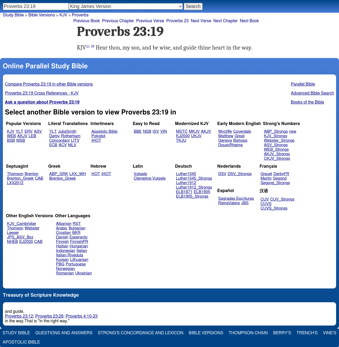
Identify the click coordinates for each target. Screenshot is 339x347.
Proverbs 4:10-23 (82, 316)
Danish (62, 237)
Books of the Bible (307, 102)
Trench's (307, 333)
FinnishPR (79, 242)
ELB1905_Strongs (192, 196)
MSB (20, 141)
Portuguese (76, 264)
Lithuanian (79, 260)
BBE (138, 132)
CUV (265, 199)
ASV (38, 132)
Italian (82, 251)
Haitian (62, 246)
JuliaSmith (67, 132)
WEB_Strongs (276, 150)
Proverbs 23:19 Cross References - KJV (42, 93)
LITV (75, 141)
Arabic (62, 228)
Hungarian (79, 246)
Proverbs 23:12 (19, 316)
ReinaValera (229, 203)
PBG (60, 264)
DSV (222, 174)
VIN (163, 132)
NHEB (12, 242)
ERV (29, 132)
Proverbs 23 (177, 21)
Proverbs (80, 15)
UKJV (196, 136)
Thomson (15, 174)
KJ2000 (183, 136)
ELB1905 (202, 192)
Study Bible (13, 15)
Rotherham (70, 136)
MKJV (194, 132)
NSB (147, 132)
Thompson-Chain (248, 333)
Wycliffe (225, 132)
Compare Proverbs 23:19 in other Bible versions (49, 84)
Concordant (59, 141)
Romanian (65, 273)
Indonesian (65, 251)
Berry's (282, 333)
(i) (88, 46)
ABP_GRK (58, 174)
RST (77, 224)
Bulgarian (77, 228)
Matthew (225, 136)
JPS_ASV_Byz (20, 237)
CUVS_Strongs (274, 208)
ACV (63, 145)
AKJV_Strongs (277, 154)
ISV (156, 132)
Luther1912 (186, 183)
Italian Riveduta (69, 255)
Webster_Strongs (279, 141)
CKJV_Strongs (277, 159)
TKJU (181, 141)
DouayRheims (230, 145)
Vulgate (140, 174)
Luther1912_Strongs (194, 187)
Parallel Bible (303, 84)
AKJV (22, 136)
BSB (11, 141)
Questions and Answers (63, 333)
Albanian (64, 224)
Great (239, 136)
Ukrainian (83, 273)
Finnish (62, 242)
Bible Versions (41, 15)
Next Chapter (225, 21)
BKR (76, 233)
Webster (32, 228)
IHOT (96, 141)
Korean (62, 260)
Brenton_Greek (20, 178)
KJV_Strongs (275, 136)
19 (92, 46)
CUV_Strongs (282, 199)
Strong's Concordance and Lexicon (140, 333)
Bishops (240, 141)
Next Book (249, 21)
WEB (11, 136)
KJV (63, 15)
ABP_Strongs (276, 132)
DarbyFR (281, 174)
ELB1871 (184, 192)
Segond (280, 178)
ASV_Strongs (276, 145)
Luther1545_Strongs (194, 178)
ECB (53, 145)
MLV (72, 145)
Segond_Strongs (275, 183)
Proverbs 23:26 (49, 316)
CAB (39, 178)
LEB (32, 136)
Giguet (266, 174)
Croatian (63, 233)
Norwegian (65, 269)
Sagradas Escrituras (236, 199)
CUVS (266, 204)
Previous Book (86, 21)
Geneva (225, 141)
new (292, 132)
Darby (54, 136)
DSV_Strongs (240, 174)
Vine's (329, 333)
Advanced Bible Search (312, 93)
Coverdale (242, 132)
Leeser (13, 233)
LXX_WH (77, 174)
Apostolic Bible (21, 342)
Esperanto (79, 237)
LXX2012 (15, 183)
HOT (95, 174)
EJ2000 (26, 242)
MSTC (182, 132)
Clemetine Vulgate (150, 178)
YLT (19, 132)
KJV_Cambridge (21, 224)
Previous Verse (150, 21)
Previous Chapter (118, 21)
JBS (244, 203)
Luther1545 (186, 174)
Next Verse (201, 21)
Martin (266, 178)
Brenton (31, 174)
